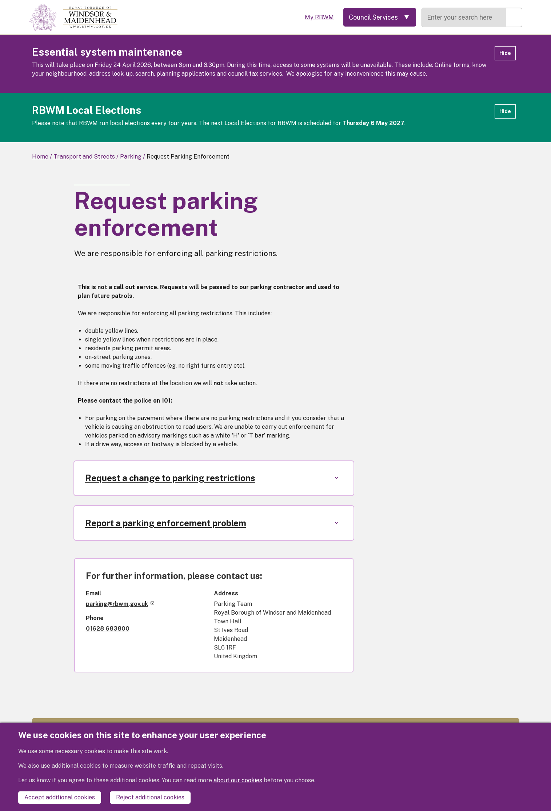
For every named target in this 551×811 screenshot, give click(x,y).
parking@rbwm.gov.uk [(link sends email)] (120, 604)
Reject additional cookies (150, 797)
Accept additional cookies (59, 797)
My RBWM (318, 17)
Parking (130, 156)
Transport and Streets (84, 156)
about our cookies (237, 780)
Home (40, 156)
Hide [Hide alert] (505, 53)
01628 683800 (107, 629)
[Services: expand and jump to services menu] (379, 17)
